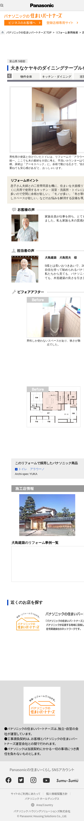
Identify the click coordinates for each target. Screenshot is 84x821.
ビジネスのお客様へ (22, 22)
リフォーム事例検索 (67, 32)
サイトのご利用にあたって (26, 793)
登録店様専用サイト (59, 22)
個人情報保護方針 (56, 793)
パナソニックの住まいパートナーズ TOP (29, 32)
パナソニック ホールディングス (42, 798)
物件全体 (26, 76)
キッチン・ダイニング (56, 76)
